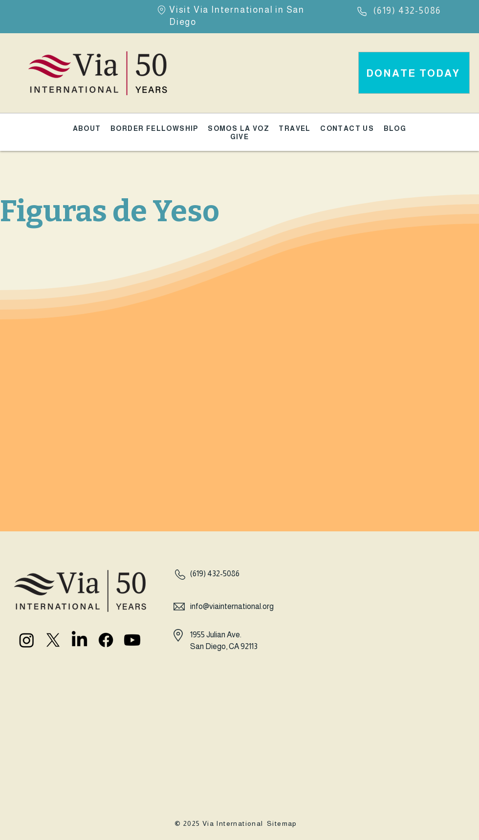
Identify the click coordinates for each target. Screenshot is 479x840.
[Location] (161, 10)
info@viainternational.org (232, 606)
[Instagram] (26, 640)
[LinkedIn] (79, 640)
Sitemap (282, 823)
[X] (53, 640)
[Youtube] (132, 640)
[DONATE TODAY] (414, 73)
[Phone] (361, 11)
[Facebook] (105, 640)
